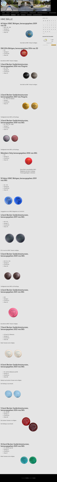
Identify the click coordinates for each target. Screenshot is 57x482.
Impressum (23, 14)
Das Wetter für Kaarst (48, 36)
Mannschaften (32, 12)
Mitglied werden (52, 12)
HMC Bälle (13, 14)
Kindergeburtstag (6, 14)
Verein (3, 12)
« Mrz (44, 33)
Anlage (7, 12)
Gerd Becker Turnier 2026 (42, 12)
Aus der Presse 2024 (24, 12)
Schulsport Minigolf (37, 14)
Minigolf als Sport (15, 12)
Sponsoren (29, 14)
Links (18, 14)
